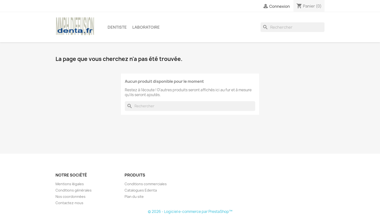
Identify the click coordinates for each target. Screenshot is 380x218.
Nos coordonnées (70, 196)
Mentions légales (69, 184)
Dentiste (117, 27)
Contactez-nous (69, 203)
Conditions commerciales (146, 184)
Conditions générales (73, 190)
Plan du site (134, 196)
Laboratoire (146, 27)
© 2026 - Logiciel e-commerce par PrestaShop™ (190, 211)
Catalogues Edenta (141, 190)
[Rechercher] (293, 27)
